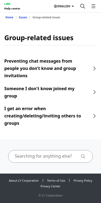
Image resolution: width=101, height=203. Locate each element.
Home (9, 17)
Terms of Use (56, 180)
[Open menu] (93, 6)
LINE (7, 4)
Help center (12, 8)
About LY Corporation (24, 180)
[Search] (82, 6)
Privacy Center (50, 186)
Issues (23, 17)
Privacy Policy (83, 180)
